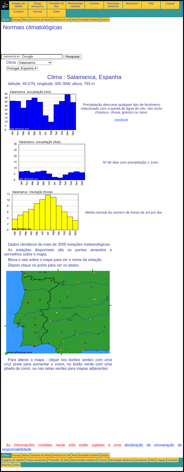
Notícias (37, 11)
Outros (105, 19)
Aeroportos (132, 3)
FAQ (151, 3)
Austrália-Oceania (89, 19)
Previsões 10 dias (56, 5)
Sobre (56, 11)
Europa (16, 19)
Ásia (74, 19)
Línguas (170, 3)
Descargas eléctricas (113, 5)
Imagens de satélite (18, 5)
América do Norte (41, 19)
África (26, 19)
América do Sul (61, 19)
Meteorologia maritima (75, 5)
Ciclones (94, 3)
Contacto (18, 11)
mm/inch (121, 120)
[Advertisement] (88, 43)
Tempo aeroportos (37, 5)
